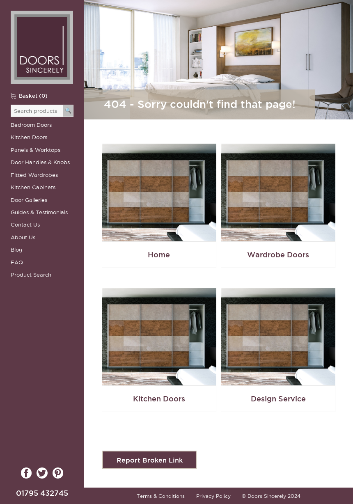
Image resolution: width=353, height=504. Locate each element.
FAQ (17, 262)
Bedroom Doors (31, 125)
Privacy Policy (213, 496)
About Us (23, 237)
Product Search (31, 274)
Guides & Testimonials (39, 212)
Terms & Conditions (161, 496)
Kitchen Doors (29, 137)
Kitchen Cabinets (33, 187)
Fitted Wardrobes (34, 175)
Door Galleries (29, 200)
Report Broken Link (150, 460)
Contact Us (25, 224)
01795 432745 (42, 493)
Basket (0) (33, 96)
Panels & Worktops (35, 150)
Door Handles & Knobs (40, 162)
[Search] (68, 111)
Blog (17, 249)
